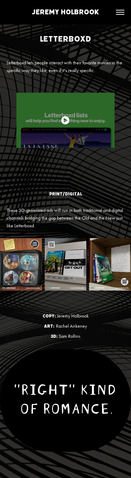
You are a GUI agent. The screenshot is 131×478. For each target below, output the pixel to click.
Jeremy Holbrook (65, 12)
